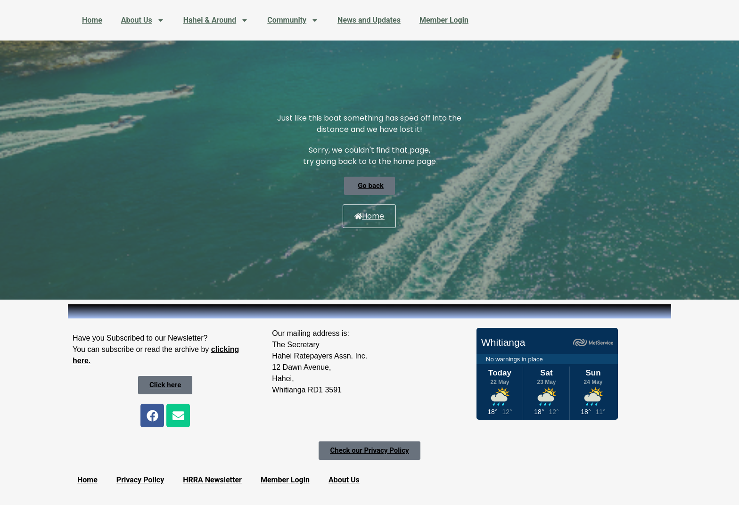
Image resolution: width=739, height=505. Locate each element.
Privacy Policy (140, 479)
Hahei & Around (216, 20)
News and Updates (369, 20)
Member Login (443, 20)
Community (293, 20)
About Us (142, 20)
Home (92, 20)
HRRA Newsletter (212, 479)
